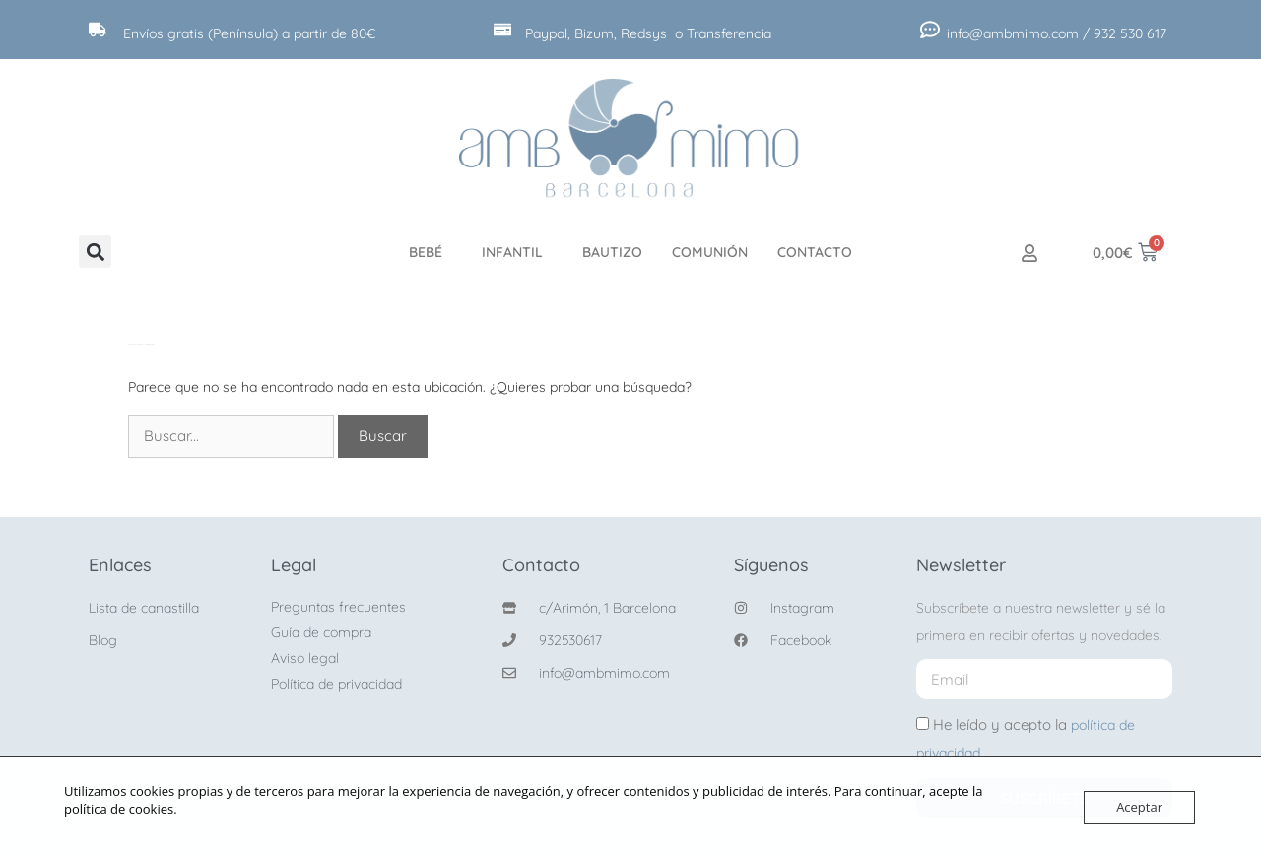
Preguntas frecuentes (338, 607)
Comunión (710, 252)
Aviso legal (305, 658)
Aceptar (1139, 807)
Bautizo (612, 252)
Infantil (517, 252)
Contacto (814, 252)
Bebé (430, 252)
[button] (95, 251)
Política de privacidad (336, 683)
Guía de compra (321, 632)
